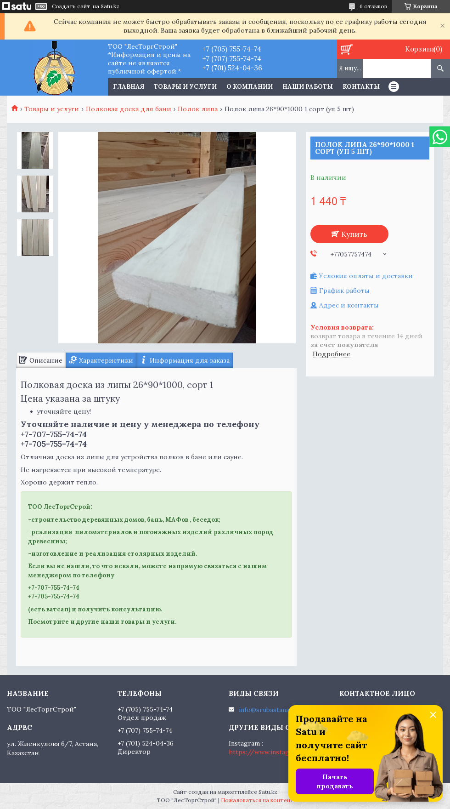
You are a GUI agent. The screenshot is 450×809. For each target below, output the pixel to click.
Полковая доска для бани (128, 109)
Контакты (361, 87)
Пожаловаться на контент (257, 800)
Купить (354, 234)
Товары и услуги (185, 87)
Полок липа (198, 109)
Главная (128, 87)
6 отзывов (373, 6)
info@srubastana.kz (268, 710)
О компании (249, 87)
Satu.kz (268, 791)
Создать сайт (71, 6)
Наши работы (307, 87)
